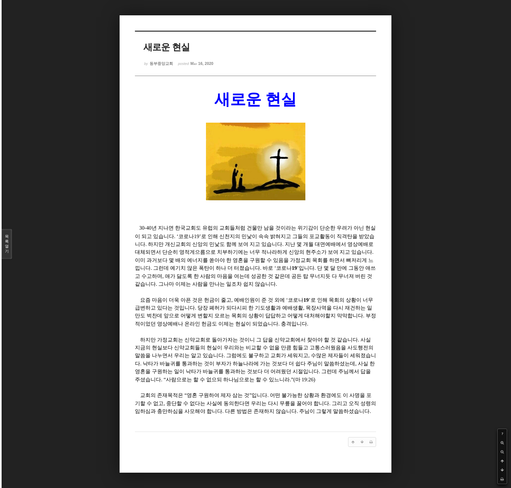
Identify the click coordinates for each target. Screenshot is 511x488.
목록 (7, 244)
